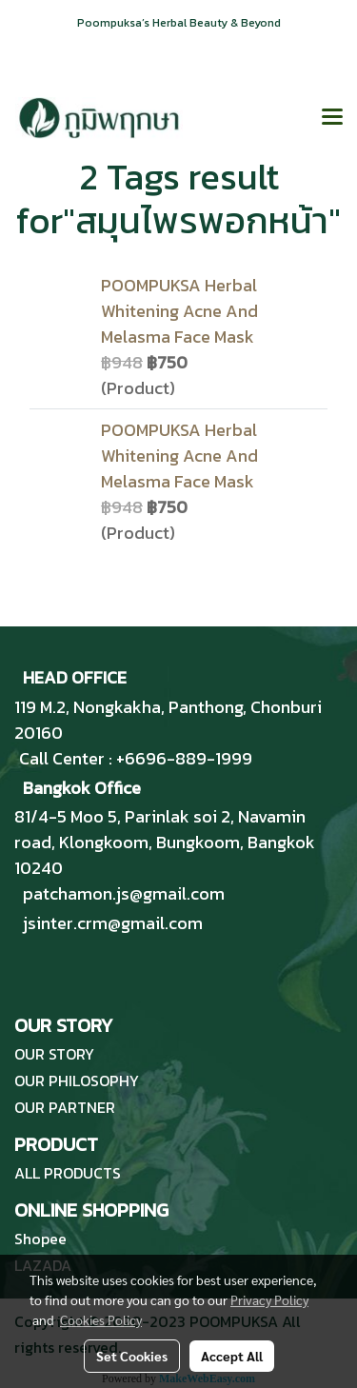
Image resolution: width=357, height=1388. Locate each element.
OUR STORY (54, 1053)
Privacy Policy (269, 1299)
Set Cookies (132, 1355)
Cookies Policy (101, 1319)
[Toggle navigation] (332, 118)
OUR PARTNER (64, 1107)
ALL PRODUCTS (67, 1172)
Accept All (232, 1355)
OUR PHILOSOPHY (76, 1080)
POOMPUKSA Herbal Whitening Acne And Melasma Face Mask (179, 310)
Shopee (40, 1238)
